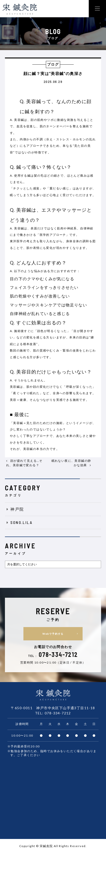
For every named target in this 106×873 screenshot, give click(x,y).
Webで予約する (61, 633)
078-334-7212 (58, 713)
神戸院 (14, 509)
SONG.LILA (19, 522)
